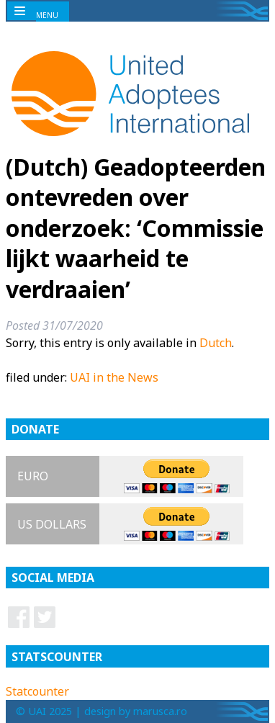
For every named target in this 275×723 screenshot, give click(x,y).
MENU (47, 15)
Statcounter (37, 691)
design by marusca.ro (135, 711)
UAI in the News (114, 377)
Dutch (215, 343)
